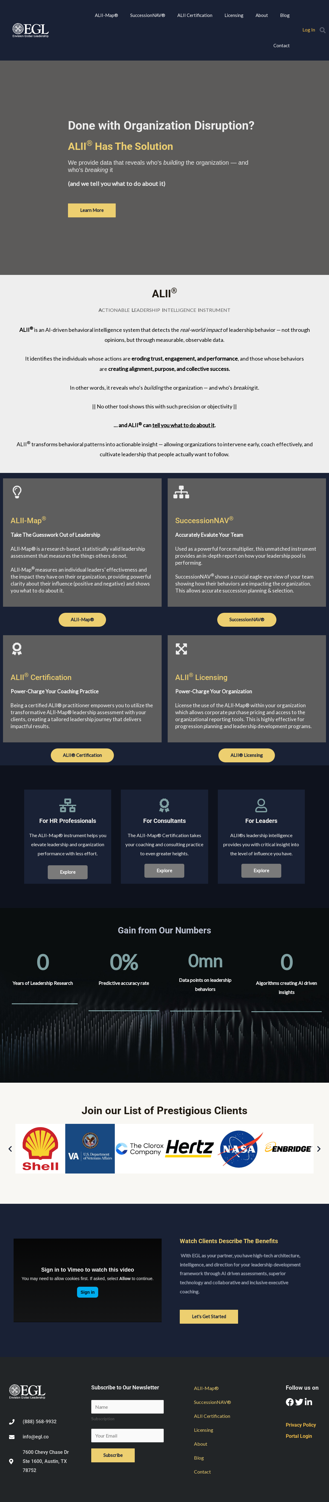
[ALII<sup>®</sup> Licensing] (181, 648)
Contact (281, 45)
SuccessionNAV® (147, 15)
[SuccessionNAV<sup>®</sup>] (181, 492)
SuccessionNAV (204, 520)
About (262, 15)
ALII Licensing (201, 677)
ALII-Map (28, 520)
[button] (323, 30)
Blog (285, 15)
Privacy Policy (301, 1425)
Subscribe (113, 1455)
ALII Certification (194, 15)
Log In (308, 29)
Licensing (234, 15)
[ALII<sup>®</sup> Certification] (17, 648)
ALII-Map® (106, 15)
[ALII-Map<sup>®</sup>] (17, 492)
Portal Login (299, 1436)
